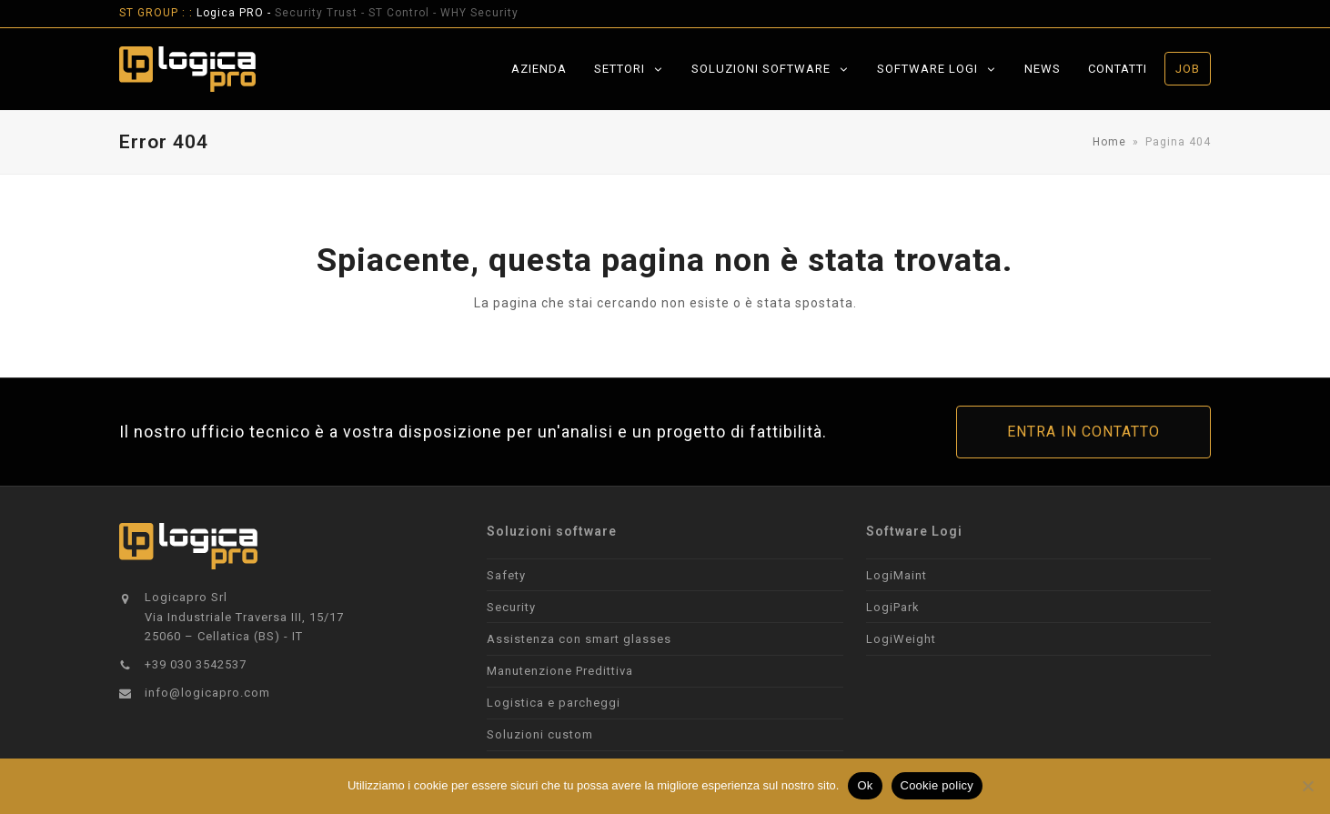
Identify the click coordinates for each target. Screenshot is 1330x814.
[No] (1307, 786)
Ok (864, 785)
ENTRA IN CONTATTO (1083, 431)
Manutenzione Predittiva (560, 671)
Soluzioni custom (540, 734)
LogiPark (893, 607)
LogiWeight (901, 639)
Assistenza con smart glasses (579, 639)
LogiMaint (896, 575)
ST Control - (404, 12)
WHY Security (479, 12)
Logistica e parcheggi (553, 702)
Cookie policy (937, 785)
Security (511, 607)
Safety (506, 575)
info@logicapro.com (207, 692)
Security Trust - (321, 12)
